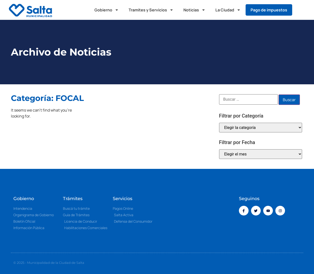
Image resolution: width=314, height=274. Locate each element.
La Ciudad (228, 9)
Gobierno (106, 9)
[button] (301, 10)
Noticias (194, 9)
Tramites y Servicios (151, 9)
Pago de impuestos (269, 10)
